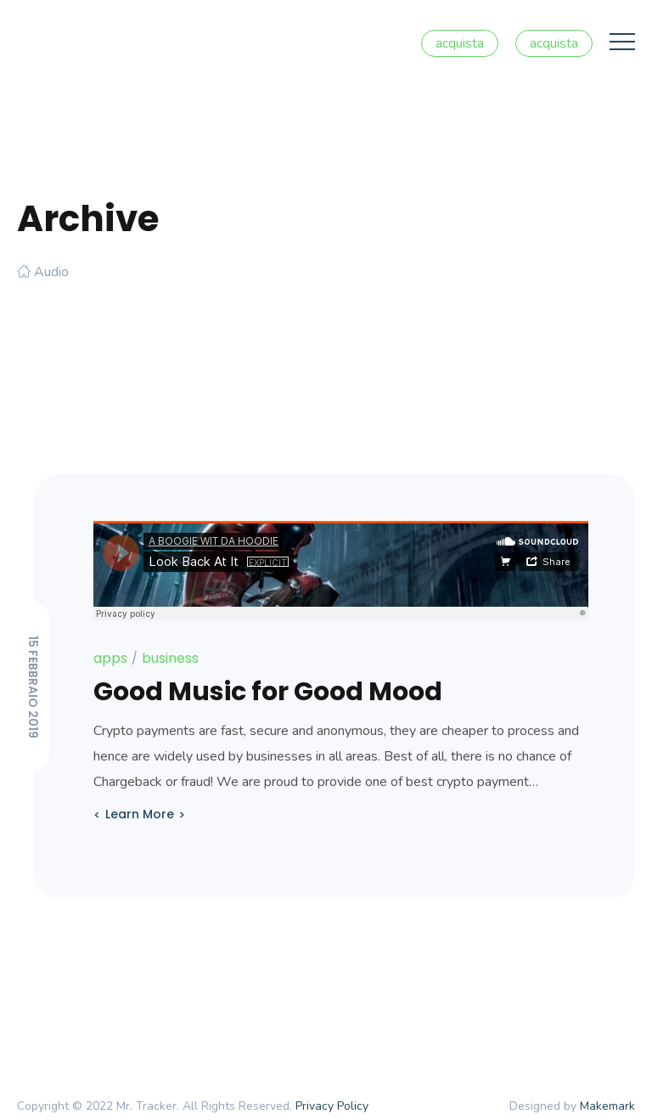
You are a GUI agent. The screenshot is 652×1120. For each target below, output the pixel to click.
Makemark (607, 1106)
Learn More (139, 814)
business (170, 658)
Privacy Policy (331, 1106)
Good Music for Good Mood (267, 692)
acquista (460, 43)
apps (110, 658)
